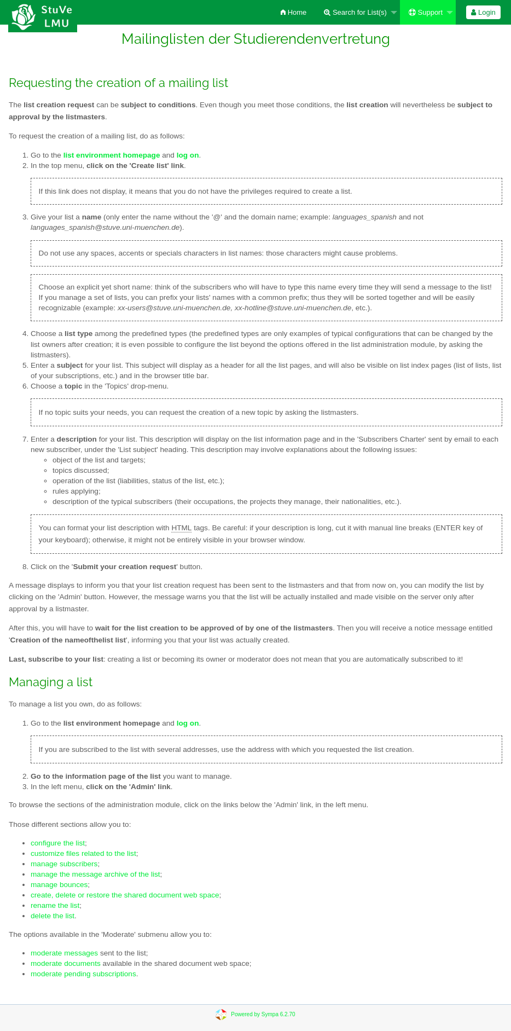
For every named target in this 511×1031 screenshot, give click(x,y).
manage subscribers (64, 864)
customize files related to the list (83, 853)
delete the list (52, 916)
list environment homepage (111, 155)
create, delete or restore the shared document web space (125, 895)
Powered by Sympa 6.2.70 (263, 1014)
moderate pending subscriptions (83, 974)
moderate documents (66, 963)
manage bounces (59, 885)
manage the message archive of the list (95, 874)
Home (293, 12)
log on (188, 723)
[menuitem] (293, 12)
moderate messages (64, 953)
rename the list (55, 905)
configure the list (58, 843)
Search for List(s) (355, 12)
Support (426, 12)
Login (483, 12)
